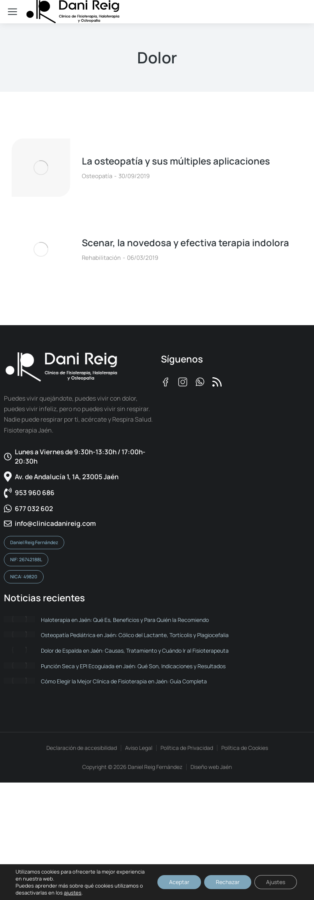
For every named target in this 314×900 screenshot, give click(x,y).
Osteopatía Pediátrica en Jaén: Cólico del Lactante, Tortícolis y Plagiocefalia (135, 635)
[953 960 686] (78, 493)
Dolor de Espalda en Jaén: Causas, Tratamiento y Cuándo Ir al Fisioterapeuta (135, 650)
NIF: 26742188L (26, 559)
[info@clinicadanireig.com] (78, 523)
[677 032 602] (78, 508)
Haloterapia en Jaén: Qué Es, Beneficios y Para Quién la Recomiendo (125, 619)
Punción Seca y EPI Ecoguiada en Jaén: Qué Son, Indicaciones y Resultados (133, 666)
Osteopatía (97, 176)
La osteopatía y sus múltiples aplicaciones (176, 160)
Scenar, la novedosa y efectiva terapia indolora (185, 242)
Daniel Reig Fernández (34, 542)
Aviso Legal (138, 747)
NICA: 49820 (23, 576)
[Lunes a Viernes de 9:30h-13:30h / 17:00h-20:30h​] (78, 456)
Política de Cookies (244, 747)
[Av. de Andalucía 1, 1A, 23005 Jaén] (78, 476)
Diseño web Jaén (211, 766)
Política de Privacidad (187, 747)
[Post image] (41, 167)
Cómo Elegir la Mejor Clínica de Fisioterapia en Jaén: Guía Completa (124, 681)
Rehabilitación (101, 258)
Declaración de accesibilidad (81, 747)
